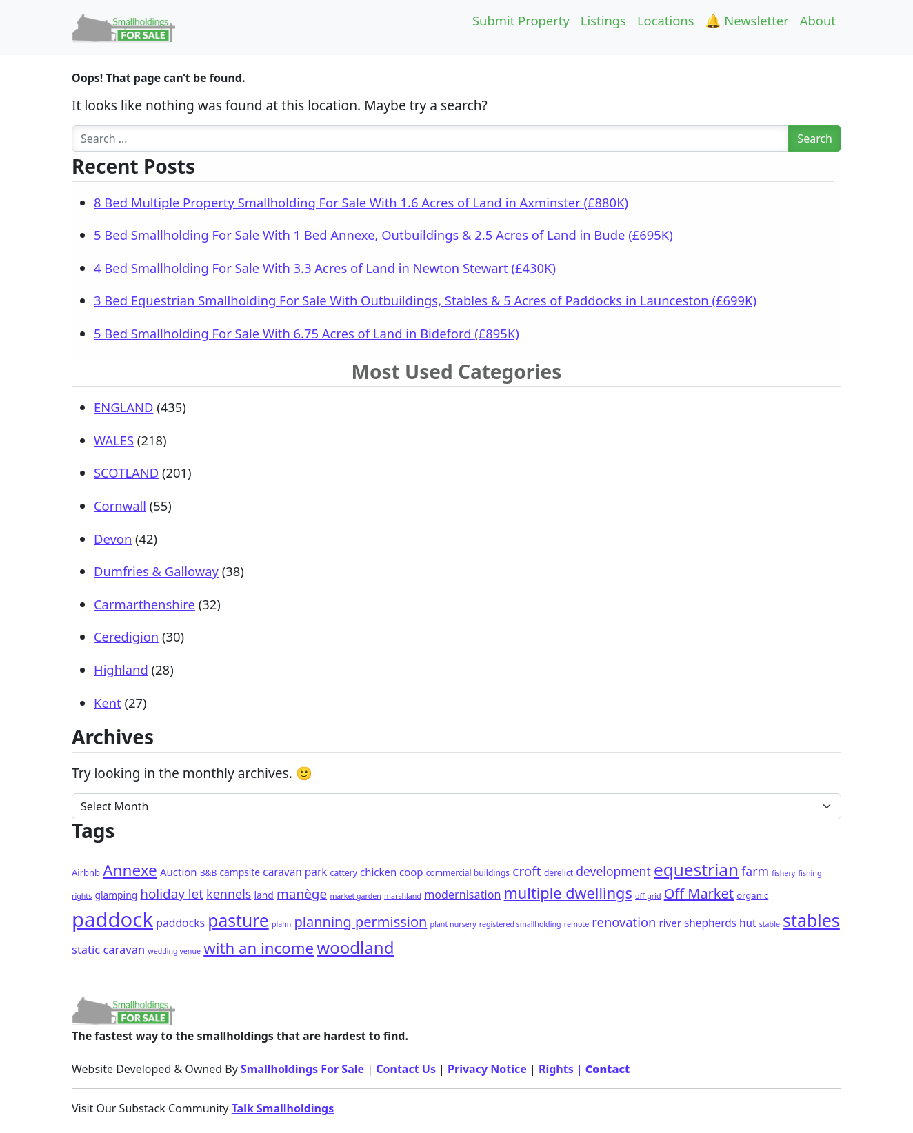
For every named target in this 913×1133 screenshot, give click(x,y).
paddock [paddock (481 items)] (112, 919)
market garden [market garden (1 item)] (355, 896)
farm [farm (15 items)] (755, 871)
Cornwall (120, 505)
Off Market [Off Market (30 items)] (699, 893)
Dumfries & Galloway (156, 571)
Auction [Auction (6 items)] (178, 872)
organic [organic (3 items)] (752, 895)
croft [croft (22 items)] (526, 871)
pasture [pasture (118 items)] (238, 920)
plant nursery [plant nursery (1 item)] (453, 924)
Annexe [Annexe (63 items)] (130, 870)
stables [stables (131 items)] (811, 920)
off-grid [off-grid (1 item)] (648, 896)
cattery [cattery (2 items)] (343, 873)
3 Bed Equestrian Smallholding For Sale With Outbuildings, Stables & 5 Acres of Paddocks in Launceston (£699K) (425, 300)
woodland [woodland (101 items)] (355, 947)
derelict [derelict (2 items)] (558, 873)
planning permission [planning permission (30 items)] (361, 921)
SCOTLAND (126, 472)
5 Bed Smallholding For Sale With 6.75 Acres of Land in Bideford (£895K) (306, 333)
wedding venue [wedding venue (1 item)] (174, 951)
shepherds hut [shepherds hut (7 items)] (720, 923)
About (818, 20)
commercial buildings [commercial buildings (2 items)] (468, 873)
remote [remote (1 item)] (576, 924)
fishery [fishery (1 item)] (783, 873)
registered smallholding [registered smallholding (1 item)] (520, 924)
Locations (665, 20)
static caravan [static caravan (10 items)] (108, 949)
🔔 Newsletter (747, 20)
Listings (603, 20)
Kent (107, 702)
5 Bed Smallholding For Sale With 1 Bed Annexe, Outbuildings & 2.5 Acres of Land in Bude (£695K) (383, 234)
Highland (121, 669)
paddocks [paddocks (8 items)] (180, 922)
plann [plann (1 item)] (281, 924)
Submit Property (521, 20)
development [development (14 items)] (613, 871)
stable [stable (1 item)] (769, 924)
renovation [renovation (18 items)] (624, 921)
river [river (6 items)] (670, 923)
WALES (114, 440)
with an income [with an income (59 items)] (258, 948)
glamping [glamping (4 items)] (115, 894)
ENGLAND (123, 407)
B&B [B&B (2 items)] (208, 873)
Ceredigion (126, 636)
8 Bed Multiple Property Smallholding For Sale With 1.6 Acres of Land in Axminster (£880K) (361, 202)
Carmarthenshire (144, 604)
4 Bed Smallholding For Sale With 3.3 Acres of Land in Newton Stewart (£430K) (325, 267)
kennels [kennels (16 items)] (228, 894)
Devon (113, 538)
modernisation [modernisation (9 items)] (462, 894)
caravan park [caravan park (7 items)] (295, 872)
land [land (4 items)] (264, 894)
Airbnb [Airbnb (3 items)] (86, 872)
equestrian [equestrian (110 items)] (696, 869)
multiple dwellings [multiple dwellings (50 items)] (568, 893)
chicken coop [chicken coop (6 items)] (391, 872)
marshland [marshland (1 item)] (402, 896)
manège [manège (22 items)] (302, 894)
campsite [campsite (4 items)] (239, 872)
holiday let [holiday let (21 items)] (171, 894)
